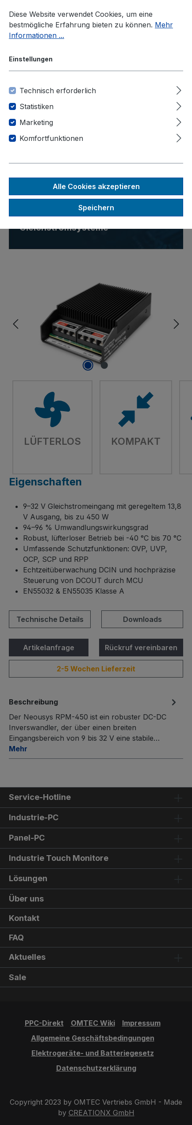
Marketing (36, 122)
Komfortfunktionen (51, 138)
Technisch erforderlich (57, 90)
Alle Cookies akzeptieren (96, 186)
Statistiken (36, 106)
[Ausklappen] (179, 89)
